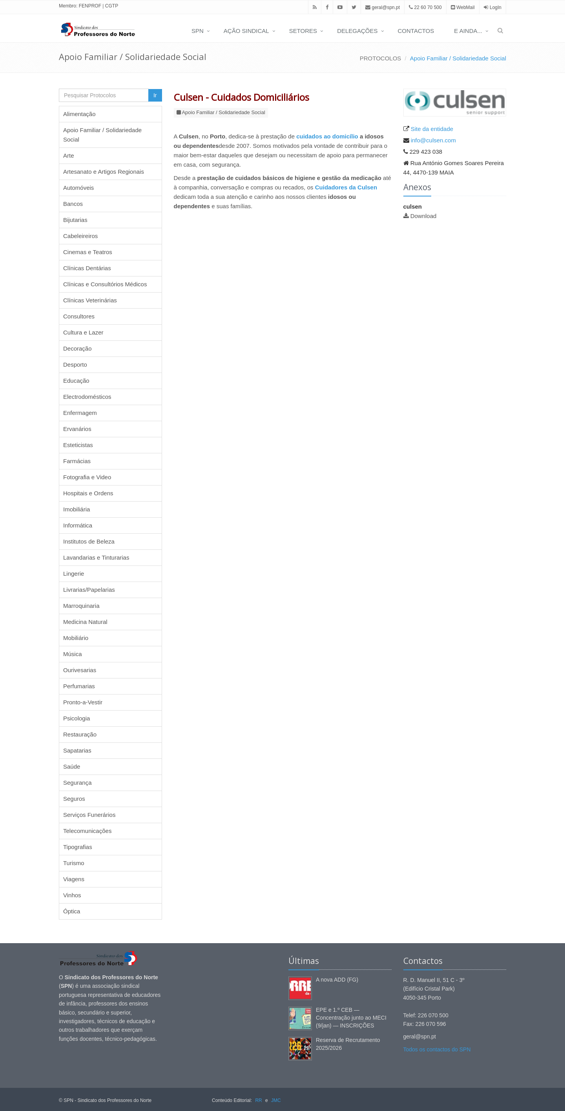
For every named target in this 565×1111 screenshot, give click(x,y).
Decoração (77, 348)
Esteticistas (78, 445)
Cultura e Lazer (83, 332)
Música (72, 654)
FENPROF (90, 6)
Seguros (74, 798)
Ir (155, 95)
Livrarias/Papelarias (89, 589)
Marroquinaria (81, 605)
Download (423, 216)
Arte (68, 155)
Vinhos (72, 895)
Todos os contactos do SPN (437, 1049)
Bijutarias (75, 219)
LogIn (495, 7)
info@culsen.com (433, 140)
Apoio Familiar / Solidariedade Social (458, 58)
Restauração (80, 734)
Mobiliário (75, 638)
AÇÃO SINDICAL (246, 30)
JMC (276, 1100)
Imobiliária (76, 509)
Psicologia (76, 718)
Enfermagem (80, 412)
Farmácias (77, 461)
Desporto (75, 364)
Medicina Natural (85, 621)
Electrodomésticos (87, 396)
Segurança (77, 782)
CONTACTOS (416, 30)
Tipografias (77, 847)
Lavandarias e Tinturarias (96, 557)
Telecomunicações (87, 830)
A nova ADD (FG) (337, 979)
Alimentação (79, 114)
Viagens (73, 879)
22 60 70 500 (425, 7)
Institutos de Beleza (89, 541)
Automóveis (78, 187)
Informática (77, 525)
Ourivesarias (79, 670)
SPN (197, 30)
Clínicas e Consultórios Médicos (105, 284)
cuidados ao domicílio (327, 136)
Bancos (73, 203)
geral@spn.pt (382, 7)
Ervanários (77, 428)
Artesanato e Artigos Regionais (103, 171)
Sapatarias (77, 750)
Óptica (71, 911)
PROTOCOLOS (380, 58)
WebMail (463, 7)
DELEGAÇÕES (357, 30)
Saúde (71, 766)
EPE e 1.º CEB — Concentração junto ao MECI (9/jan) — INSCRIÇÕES (351, 1018)
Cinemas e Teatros (87, 252)
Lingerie (73, 573)
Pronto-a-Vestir (82, 702)
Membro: (68, 6)
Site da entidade (432, 128)
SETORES (303, 30)
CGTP (111, 6)
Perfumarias (79, 686)
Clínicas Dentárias (87, 268)
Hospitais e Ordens (88, 493)
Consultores (79, 316)
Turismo (73, 863)
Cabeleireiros (80, 236)
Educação (76, 380)
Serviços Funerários (89, 814)
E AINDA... (468, 30)
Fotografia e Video (87, 477)
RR (258, 1100)
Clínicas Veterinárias (90, 300)
